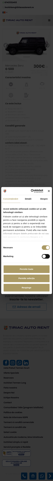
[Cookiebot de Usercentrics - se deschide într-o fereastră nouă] (32, 191)
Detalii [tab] (28, 199)
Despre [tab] (43, 199)
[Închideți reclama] (49, 191)
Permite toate (26, 269)
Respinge (26, 287)
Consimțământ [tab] (10, 199)
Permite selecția (26, 278)
